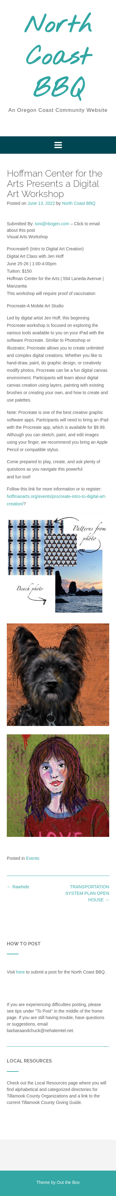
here (20, 972)
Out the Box (68, 1182)
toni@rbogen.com (52, 223)
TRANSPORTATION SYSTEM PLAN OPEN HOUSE (87, 893)
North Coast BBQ (58, 58)
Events (32, 858)
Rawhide (18, 886)
